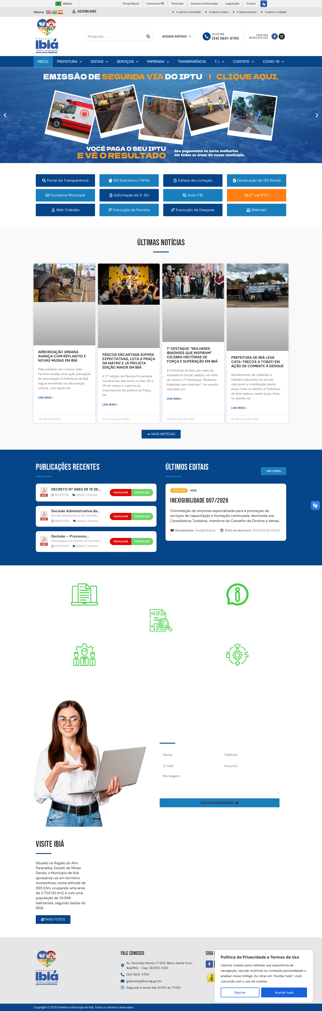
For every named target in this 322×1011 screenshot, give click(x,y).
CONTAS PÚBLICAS (237, 677)
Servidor (84, 677)
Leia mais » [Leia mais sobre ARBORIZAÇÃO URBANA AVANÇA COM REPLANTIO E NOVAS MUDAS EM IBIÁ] (45, 397)
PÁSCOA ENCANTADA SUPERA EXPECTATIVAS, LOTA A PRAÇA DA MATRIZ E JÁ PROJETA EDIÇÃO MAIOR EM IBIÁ (128, 361)
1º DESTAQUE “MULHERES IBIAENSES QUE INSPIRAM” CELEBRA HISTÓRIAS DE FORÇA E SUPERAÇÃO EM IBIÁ (192, 355)
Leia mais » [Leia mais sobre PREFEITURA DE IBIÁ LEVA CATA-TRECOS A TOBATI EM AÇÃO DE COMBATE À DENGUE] (238, 408)
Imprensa (158, 61)
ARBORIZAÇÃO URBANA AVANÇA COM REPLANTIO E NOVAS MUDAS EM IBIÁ (62, 356)
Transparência (192, 61)
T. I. (219, 61)
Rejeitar (240, 992)
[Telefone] (207, 36)
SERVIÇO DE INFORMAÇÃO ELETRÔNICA (237, 624)
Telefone (218, 34)
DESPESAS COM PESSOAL (85, 684)
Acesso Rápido (176, 36)
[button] (5, 115)
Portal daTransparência (161, 646)
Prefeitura (69, 61)
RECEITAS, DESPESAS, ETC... (161, 659)
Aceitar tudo (284, 992)
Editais (99, 61)
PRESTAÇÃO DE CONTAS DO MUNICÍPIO (237, 684)
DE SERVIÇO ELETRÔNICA (84, 624)
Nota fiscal (84, 616)
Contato (243, 61)
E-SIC (238, 616)
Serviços (127, 61)
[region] (264, 976)
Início (43, 61)
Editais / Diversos (86, 495)
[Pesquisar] (148, 36)
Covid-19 (273, 61)
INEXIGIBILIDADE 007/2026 (199, 501)
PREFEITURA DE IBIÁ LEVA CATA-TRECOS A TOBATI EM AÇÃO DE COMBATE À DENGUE (257, 361)
